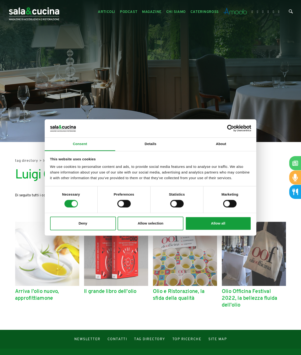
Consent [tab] (80, 144)
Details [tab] (150, 144)
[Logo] (34, 12)
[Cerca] (291, 12)
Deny (83, 223)
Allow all (218, 223)
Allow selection (150, 223)
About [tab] (221, 144)
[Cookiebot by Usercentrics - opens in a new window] (230, 128)
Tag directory (26, 161)
